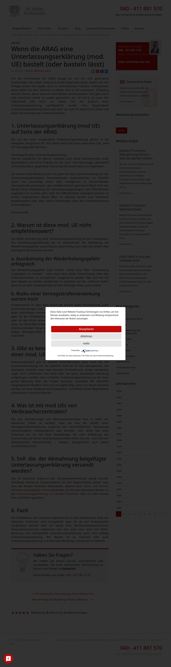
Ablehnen (86, 336)
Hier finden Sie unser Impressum (69, 356)
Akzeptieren (86, 329)
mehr (86, 343)
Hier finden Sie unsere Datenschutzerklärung (97, 356)
